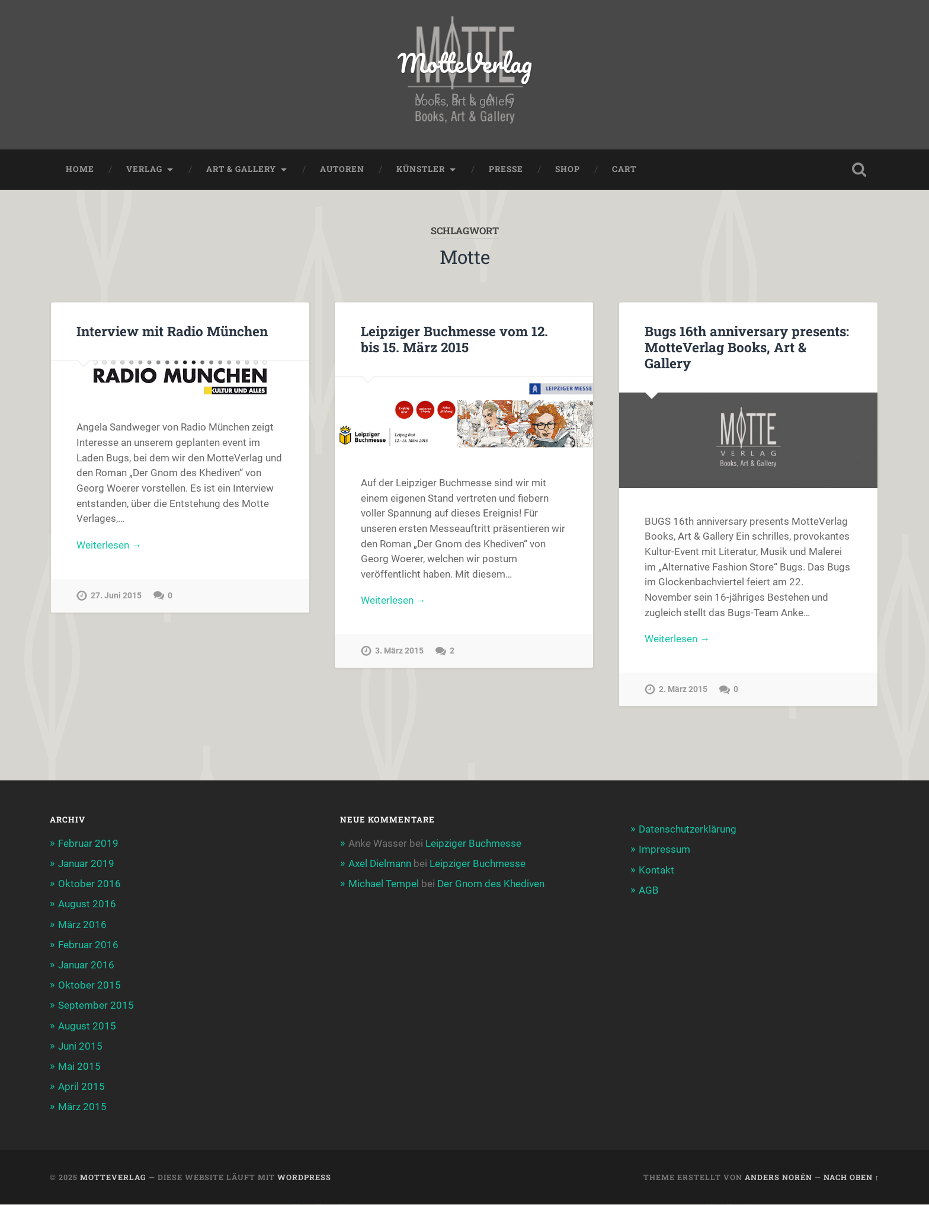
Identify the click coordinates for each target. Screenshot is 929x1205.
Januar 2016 (86, 965)
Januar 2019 (86, 863)
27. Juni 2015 (116, 596)
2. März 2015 (683, 690)
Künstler (420, 169)
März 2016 (82, 924)
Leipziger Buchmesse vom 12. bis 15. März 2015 (454, 339)
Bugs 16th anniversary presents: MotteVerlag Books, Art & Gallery (747, 347)
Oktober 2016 (89, 884)
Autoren (342, 169)
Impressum (664, 850)
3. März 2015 (399, 651)
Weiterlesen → (109, 545)
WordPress (304, 1177)
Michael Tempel (383, 884)
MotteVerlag (464, 63)
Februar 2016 (88, 945)
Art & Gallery (241, 169)
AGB (649, 890)
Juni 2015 (80, 1046)
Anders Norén (778, 1177)
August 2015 (87, 1026)
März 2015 (82, 1107)
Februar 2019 (88, 843)
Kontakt (656, 870)
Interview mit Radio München (172, 331)
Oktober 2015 (89, 986)
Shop (567, 169)
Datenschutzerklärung (687, 830)
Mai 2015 (79, 1067)
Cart (624, 169)
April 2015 (81, 1087)
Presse (506, 169)
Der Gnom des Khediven (490, 884)
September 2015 (96, 1006)
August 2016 (87, 904)
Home (80, 169)
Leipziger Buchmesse (473, 843)
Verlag (144, 169)
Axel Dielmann (379, 863)
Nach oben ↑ (851, 1177)
